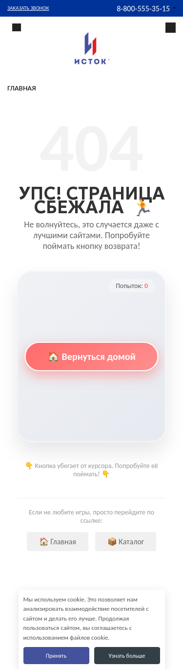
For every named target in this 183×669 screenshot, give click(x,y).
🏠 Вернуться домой (91, 356)
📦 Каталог (125, 541)
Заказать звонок (28, 8)
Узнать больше (126, 655)
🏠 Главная (57, 541)
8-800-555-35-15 (143, 8)
